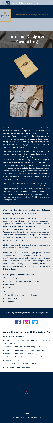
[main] (26, 39)
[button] (2, 3)
